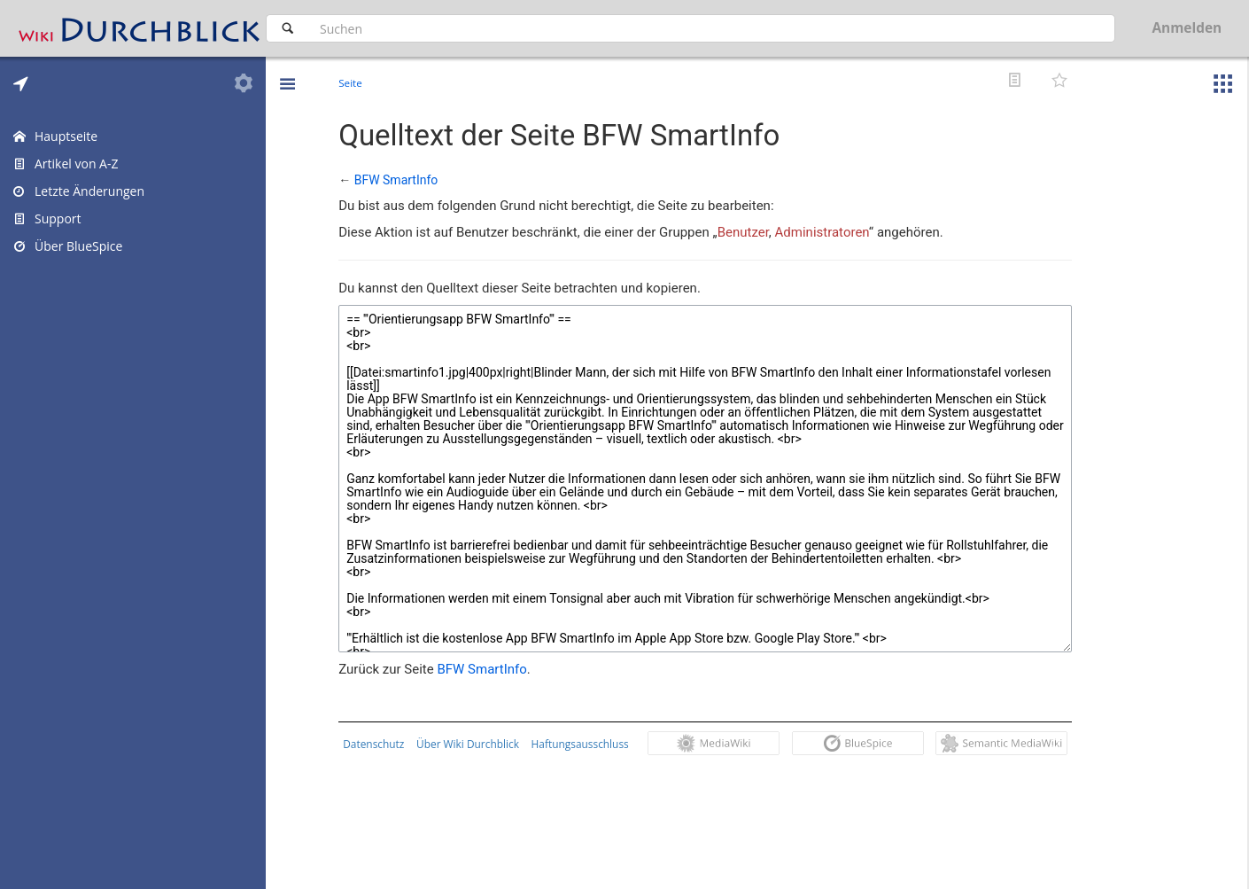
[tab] (21, 83)
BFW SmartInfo (400, 180)
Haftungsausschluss (583, 744)
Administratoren (826, 232)
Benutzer (746, 232)
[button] (287, 71)
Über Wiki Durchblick (472, 744)
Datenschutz (377, 744)
